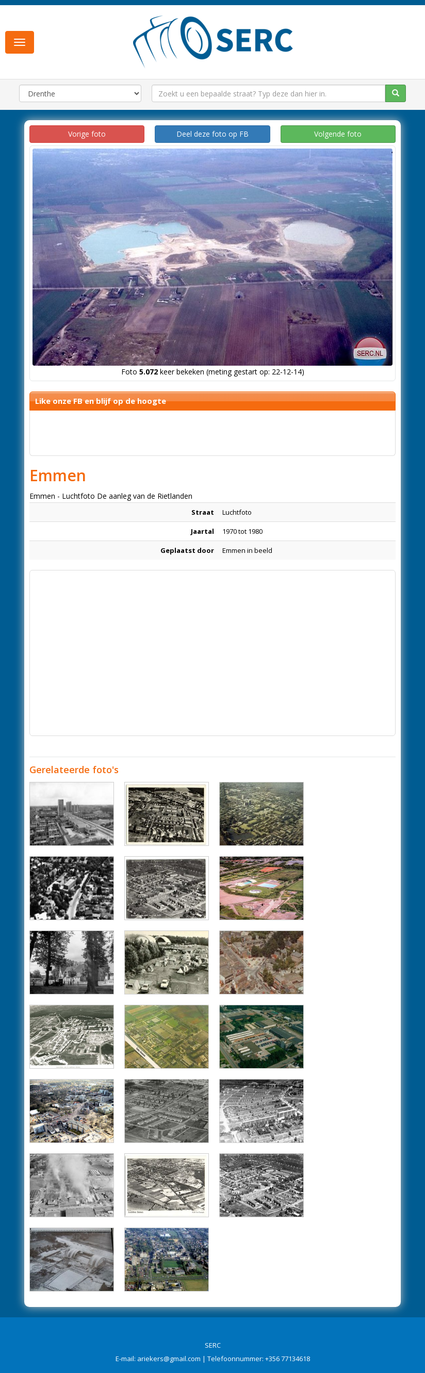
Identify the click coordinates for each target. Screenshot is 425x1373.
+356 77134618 (287, 1358)
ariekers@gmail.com (169, 1358)
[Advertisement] (212, 648)
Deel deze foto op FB (212, 134)
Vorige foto (87, 134)
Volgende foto (338, 134)
